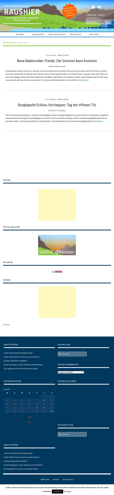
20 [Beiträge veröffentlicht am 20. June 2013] (29, 408)
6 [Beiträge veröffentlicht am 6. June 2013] (29, 400)
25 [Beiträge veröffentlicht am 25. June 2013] (14, 411)
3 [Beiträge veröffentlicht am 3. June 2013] (7, 400)
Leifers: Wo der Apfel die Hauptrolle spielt (18, 353)
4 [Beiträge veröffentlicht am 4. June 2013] (14, 400)
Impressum (91, 15)
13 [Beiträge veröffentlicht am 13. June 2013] (29, 404)
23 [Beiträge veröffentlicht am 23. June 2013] (51, 408)
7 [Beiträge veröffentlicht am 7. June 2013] (36, 400)
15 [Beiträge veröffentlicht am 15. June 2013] (44, 404)
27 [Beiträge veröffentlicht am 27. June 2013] (29, 411)
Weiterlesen (83, 80)
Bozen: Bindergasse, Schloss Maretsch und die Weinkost (23, 365)
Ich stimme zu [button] (57, 491)
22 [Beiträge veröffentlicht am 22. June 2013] (44, 408)
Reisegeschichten (38, 34)
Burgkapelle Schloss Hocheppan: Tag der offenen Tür (57, 105)
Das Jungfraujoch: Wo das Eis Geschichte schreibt (21, 369)
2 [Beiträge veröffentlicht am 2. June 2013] (51, 397)
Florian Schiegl (60, 66)
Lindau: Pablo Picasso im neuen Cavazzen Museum (22, 357)
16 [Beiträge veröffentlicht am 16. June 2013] (51, 404)
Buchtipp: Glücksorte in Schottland (15, 361)
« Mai (29, 417)
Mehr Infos (67, 491)
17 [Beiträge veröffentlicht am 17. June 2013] (7, 408)
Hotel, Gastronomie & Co (57, 34)
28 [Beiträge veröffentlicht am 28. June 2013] (37, 411)
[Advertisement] (57, 205)
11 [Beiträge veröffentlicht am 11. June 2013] (14, 404)
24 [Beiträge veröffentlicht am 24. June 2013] (7, 411)
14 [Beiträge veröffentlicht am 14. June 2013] (37, 404)
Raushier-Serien (75, 34)
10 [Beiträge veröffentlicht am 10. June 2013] (7, 404)
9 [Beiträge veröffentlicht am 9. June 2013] (51, 400)
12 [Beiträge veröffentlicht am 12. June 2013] (22, 404)
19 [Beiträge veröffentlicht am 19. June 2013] (22, 408)
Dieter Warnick (60, 111)
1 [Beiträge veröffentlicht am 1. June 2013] (44, 397)
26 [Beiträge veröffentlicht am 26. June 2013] (22, 411)
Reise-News (20, 34)
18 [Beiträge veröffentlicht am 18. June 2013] (14, 408)
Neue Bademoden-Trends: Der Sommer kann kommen (57, 61)
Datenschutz (92, 18)
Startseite (6, 325)
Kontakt (101, 15)
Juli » (29, 422)
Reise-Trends (94, 34)
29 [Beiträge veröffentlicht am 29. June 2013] (44, 411)
